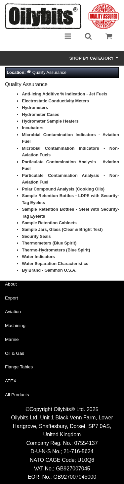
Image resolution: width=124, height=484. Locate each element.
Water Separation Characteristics (55, 263)
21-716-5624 (78, 451)
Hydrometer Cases (40, 114)
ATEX (11, 380)
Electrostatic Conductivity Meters (55, 100)
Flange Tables (19, 366)
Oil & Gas (14, 353)
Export (11, 298)
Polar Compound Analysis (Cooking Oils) (63, 189)
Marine (12, 339)
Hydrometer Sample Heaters (50, 121)
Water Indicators (38, 256)
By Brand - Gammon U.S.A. (49, 270)
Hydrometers (35, 107)
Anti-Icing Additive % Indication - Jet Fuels (64, 93)
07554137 (86, 443)
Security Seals (36, 236)
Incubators (32, 127)
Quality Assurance (49, 72)
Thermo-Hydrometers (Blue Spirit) (56, 249)
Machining (15, 325)
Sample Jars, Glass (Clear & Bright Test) (62, 229)
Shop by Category (94, 58)
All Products (17, 394)
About (11, 284)
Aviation (13, 311)
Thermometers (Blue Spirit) (49, 243)
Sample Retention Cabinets (49, 222)
